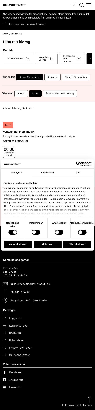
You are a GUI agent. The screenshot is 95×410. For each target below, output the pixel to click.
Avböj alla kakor (17, 244)
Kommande (52, 77)
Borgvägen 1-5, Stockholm (29, 300)
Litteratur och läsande (72, 58)
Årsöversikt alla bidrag (60, 93)
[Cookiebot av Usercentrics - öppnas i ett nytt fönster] (78, 164)
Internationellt (18, 58)
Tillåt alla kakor (77, 244)
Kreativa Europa (46, 58)
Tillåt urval (47, 244)
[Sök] (81, 4)
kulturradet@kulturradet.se (30, 283)
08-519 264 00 (20, 292)
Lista (35, 93)
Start (5, 33)
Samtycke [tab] (16, 172)
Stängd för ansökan (76, 77)
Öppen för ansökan (30, 77)
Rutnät (21, 93)
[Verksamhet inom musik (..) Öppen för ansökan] (47, 143)
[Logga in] (73, 4)
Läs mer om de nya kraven (27, 24)
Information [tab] (47, 172)
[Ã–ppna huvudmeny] (89, 5)
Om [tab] (78, 172)
